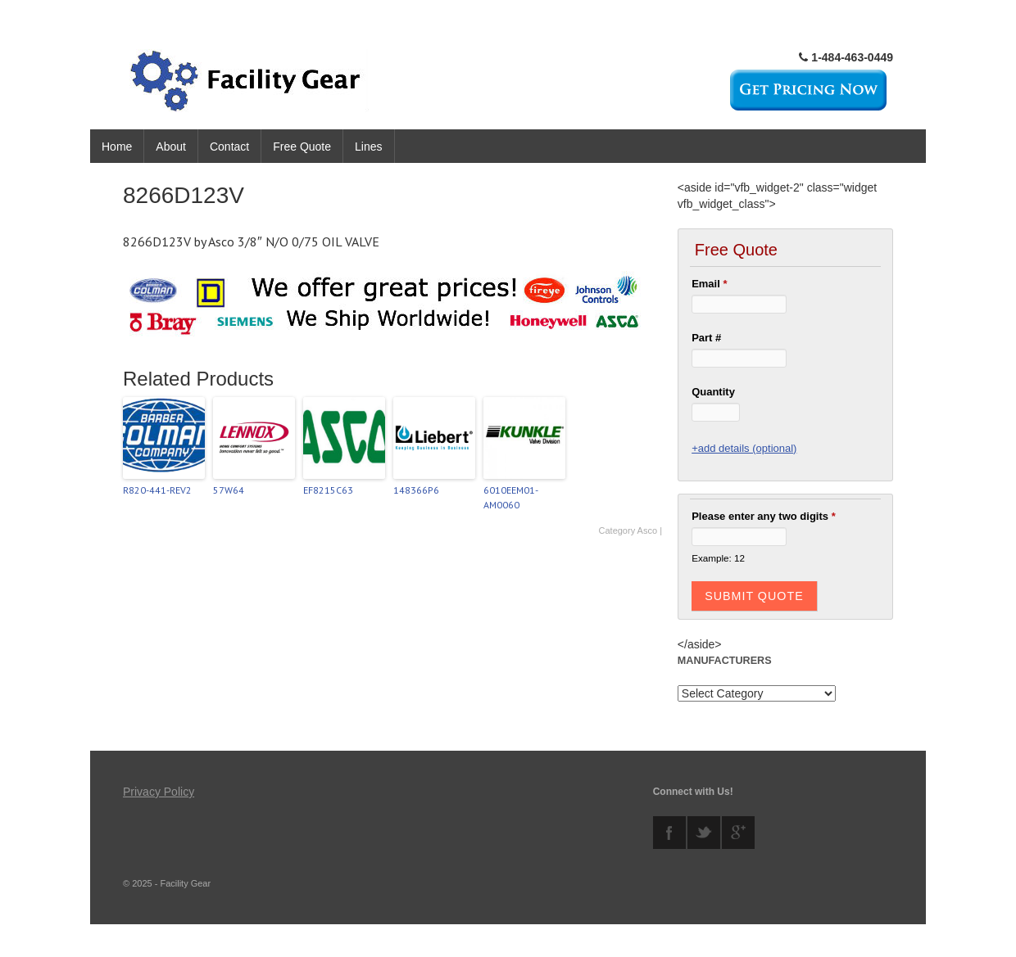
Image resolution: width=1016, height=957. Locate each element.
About (171, 146)
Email (709, 284)
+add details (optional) (744, 448)
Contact (229, 146)
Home (117, 146)
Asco (647, 530)
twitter (703, 832)
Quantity (713, 392)
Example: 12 (718, 558)
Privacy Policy (158, 791)
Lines (368, 146)
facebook (669, 832)
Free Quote (302, 146)
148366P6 (416, 490)
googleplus (738, 832)
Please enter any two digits (764, 516)
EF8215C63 (328, 490)
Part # (706, 338)
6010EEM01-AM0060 (510, 497)
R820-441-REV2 (157, 490)
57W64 (228, 490)
